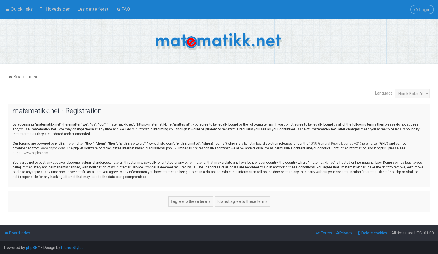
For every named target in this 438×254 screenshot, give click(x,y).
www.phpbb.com (53, 148)
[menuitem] (55, 9)
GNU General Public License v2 (334, 143)
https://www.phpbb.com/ (31, 153)
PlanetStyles (72, 247)
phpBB (32, 247)
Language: (384, 93)
